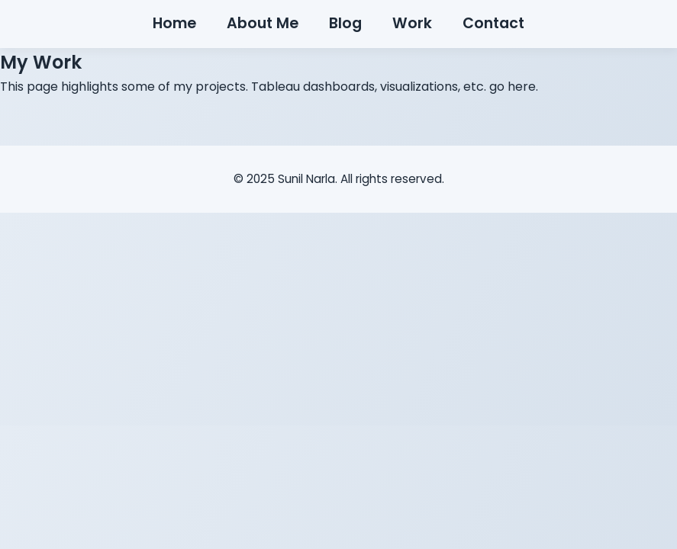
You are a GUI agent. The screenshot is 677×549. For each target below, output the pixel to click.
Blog (345, 23)
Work (412, 23)
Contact (493, 23)
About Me (262, 23)
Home (174, 23)
